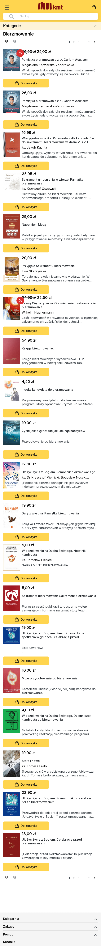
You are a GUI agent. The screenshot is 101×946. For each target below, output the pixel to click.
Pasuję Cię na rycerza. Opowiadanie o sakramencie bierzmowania (59, 305)
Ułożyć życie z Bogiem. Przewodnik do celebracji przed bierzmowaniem (57, 800)
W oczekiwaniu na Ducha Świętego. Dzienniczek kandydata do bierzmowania (56, 717)
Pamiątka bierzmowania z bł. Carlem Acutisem (55, 59)
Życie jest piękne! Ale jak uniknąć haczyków (53, 431)
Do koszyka (26, 83)
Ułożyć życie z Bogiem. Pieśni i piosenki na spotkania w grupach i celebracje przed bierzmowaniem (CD (53, 635)
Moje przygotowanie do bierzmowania (49, 678)
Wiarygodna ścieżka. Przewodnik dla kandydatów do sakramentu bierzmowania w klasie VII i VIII (58, 140)
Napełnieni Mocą (34, 224)
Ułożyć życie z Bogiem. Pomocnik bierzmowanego (58, 472)
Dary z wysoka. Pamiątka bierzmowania (50, 513)
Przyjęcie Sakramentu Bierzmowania (48, 266)
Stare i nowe (31, 761)
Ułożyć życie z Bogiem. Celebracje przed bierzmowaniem (52, 841)
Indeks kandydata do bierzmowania (47, 389)
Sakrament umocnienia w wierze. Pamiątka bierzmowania (52, 181)
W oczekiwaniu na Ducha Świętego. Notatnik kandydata (54, 552)
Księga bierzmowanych (38, 348)
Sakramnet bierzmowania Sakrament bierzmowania (59, 596)
